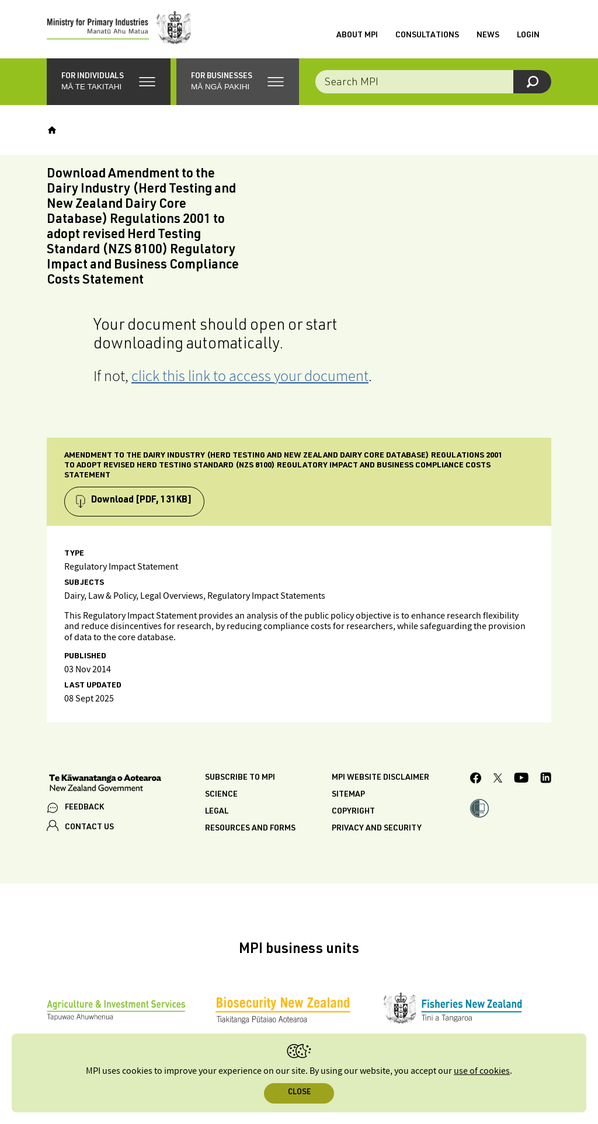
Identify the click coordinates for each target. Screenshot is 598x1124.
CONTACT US (89, 827)
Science (221, 795)
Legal (216, 812)
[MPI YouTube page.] (521, 779)
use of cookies (482, 1071)
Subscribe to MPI (240, 778)
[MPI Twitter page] (497, 779)
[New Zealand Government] (105, 784)
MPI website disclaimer (380, 778)
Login (528, 36)
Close (299, 1093)
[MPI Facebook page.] (476, 779)
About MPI (357, 36)
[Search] (532, 81)
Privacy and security (377, 829)
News (488, 36)
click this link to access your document (249, 375)
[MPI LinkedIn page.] (545, 779)
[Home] (52, 130)
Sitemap (348, 795)
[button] (109, 81)
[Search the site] (433, 81)
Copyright (353, 812)
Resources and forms (250, 829)
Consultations (427, 36)
